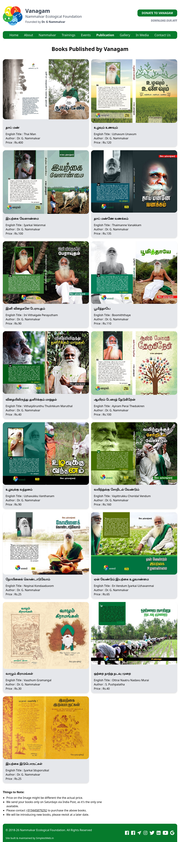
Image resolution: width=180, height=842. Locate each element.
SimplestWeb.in (45, 838)
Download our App (164, 20)
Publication (105, 35)
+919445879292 (36, 810)
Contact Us (163, 35)
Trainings (68, 35)
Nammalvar (47, 35)
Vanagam (37, 10)
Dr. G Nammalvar (53, 22)
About (28, 35)
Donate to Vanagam (157, 13)
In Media (142, 35)
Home (13, 35)
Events (86, 35)
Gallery (125, 35)
